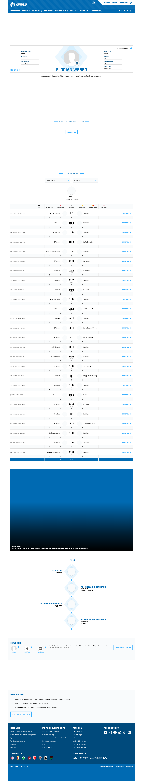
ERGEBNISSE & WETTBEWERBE (20, 11)
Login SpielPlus (47, 747)
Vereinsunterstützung (17, 741)
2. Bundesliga (77, 735)
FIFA (27, 766)
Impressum (129, 766)
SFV (11, 766)
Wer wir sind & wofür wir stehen (21, 731)
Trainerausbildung (48, 735)
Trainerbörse (46, 744)
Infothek (114, 3)
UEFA (21, 766)
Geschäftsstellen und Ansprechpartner (23, 735)
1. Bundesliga (77, 731)
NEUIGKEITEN (37, 11)
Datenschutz (120, 766)
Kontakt (13, 747)
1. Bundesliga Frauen (80, 744)
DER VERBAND (97, 11)
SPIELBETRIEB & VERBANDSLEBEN (56, 11)
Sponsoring (14, 738)
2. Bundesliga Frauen (80, 747)
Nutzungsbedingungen (107, 766)
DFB (16, 766)
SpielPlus (107, 3)
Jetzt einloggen (124, 3)
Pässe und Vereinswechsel (50, 731)
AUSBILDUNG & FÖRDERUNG (80, 11)
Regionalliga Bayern (79, 741)
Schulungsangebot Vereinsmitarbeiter (54, 738)
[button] (11, 70)
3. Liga (75, 738)
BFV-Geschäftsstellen (49, 741)
